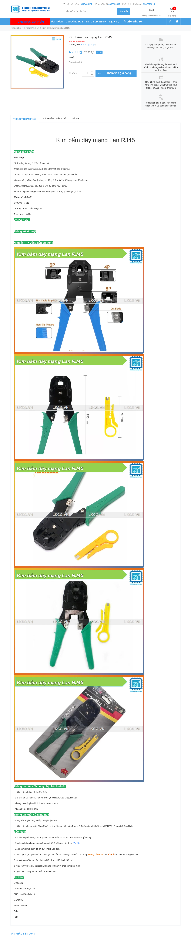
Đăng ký (157, 16)
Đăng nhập (147, 16)
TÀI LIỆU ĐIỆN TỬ (132, 21)
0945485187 (86, 4)
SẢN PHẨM (56, 21)
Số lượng (73, 72)
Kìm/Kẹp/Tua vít (31, 28)
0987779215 (149, 4)
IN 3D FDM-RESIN (96, 21)
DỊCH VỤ (114, 21)
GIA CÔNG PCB (74, 21)
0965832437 (114, 4)
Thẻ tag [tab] (75, 118)
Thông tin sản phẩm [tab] (24, 119)
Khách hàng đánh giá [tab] (53, 118)
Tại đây (77, 843)
